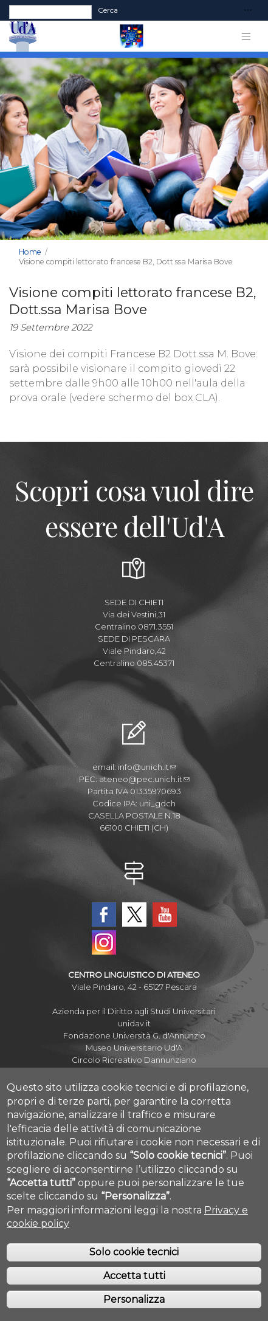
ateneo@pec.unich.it (144, 779)
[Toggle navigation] (248, 10)
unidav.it (134, 1023)
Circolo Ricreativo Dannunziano (134, 1060)
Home (30, 251)
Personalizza (134, 1307)
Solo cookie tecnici (134, 1260)
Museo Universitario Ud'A (134, 1047)
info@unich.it (147, 767)
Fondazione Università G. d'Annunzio (134, 1035)
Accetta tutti (134, 1284)
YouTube (164, 914)
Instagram (104, 942)
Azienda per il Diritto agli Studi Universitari (134, 1011)
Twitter (134, 914)
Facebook (104, 914)
